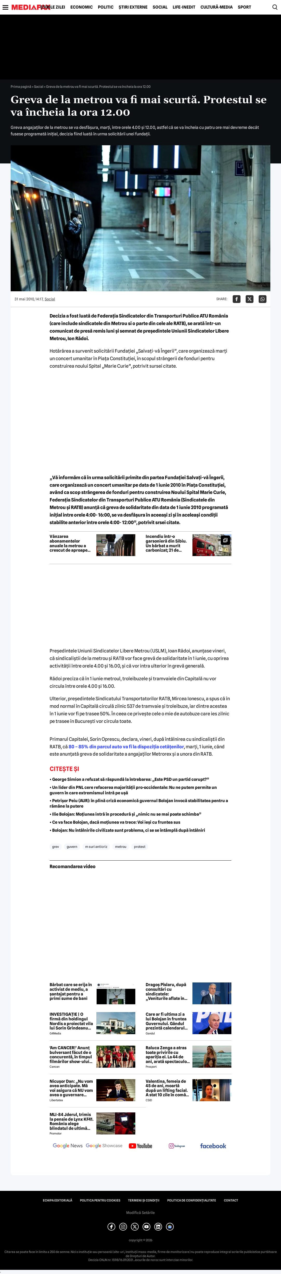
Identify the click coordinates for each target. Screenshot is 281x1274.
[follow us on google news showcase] (104, 1146)
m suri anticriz (96, 846)
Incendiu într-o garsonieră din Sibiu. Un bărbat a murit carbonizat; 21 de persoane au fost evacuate (166, 543)
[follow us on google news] (68, 1146)
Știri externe (133, 7)
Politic (105, 7)
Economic (81, 7)
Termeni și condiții (143, 1200)
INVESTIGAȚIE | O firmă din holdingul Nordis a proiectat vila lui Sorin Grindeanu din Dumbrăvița (71, 1021)
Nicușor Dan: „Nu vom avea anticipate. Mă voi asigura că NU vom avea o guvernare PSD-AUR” (71, 1088)
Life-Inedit (184, 7)
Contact (231, 1200)
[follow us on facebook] (213, 1146)
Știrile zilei (52, 7)
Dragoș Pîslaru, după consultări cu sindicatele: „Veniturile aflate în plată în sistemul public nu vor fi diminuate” (166, 991)
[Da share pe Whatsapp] (262, 299)
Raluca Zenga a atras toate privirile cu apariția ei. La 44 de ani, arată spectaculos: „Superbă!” (168, 1055)
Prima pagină (21, 86)
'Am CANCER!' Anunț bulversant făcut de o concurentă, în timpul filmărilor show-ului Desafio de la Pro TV (71, 1055)
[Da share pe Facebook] (236, 299)
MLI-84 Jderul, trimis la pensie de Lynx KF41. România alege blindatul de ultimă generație (71, 1121)
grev (55, 846)
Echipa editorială (57, 1200)
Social (160, 7)
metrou (120, 846)
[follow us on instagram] (177, 1146)
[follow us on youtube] (140, 1146)
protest (139, 846)
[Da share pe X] (249, 299)
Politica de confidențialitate (191, 1200)
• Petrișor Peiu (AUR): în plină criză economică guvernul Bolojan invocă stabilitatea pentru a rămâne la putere (139, 803)
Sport (244, 7)
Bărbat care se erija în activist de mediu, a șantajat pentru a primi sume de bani (71, 991)
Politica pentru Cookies (100, 1200)
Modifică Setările (140, 1213)
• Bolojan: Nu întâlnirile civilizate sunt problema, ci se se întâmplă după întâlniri (127, 830)
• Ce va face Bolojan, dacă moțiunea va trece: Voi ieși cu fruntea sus (115, 822)
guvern (72, 846)
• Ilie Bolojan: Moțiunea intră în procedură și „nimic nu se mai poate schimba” (125, 814)
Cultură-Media (216, 7)
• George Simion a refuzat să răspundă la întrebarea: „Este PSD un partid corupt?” (129, 779)
